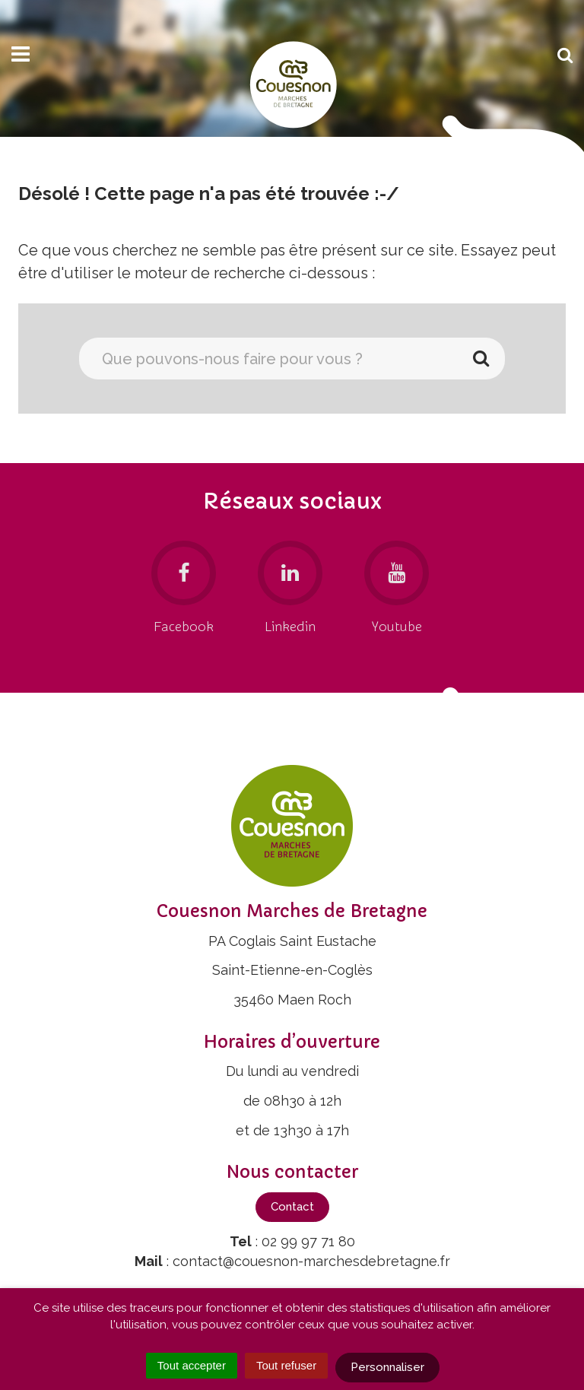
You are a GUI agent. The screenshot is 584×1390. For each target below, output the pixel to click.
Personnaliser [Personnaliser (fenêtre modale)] (387, 1367)
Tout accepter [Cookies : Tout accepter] (191, 1365)
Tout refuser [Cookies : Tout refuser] (286, 1365)
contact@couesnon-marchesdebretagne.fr (311, 1261)
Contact (292, 1207)
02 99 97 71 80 (308, 1241)
